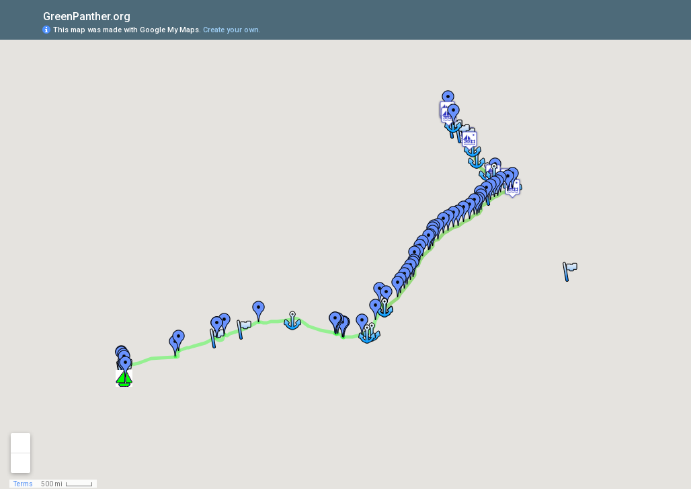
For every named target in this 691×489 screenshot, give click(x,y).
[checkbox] (141, 15)
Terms (23, 484)
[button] (469, 140)
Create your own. (232, 30)
